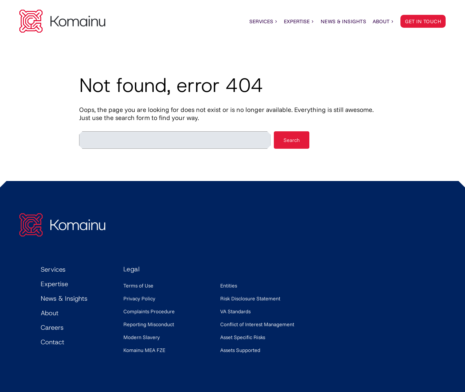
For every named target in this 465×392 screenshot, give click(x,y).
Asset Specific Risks (242, 337)
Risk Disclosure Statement (250, 298)
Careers (52, 327)
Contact (52, 342)
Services (263, 21)
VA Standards (235, 311)
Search (292, 140)
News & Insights (64, 298)
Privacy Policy (139, 298)
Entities (228, 285)
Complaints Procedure (149, 311)
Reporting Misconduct (148, 324)
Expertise (299, 21)
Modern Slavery (141, 337)
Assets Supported (240, 350)
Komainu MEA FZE (144, 350)
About (383, 21)
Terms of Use (138, 285)
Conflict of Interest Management (257, 324)
